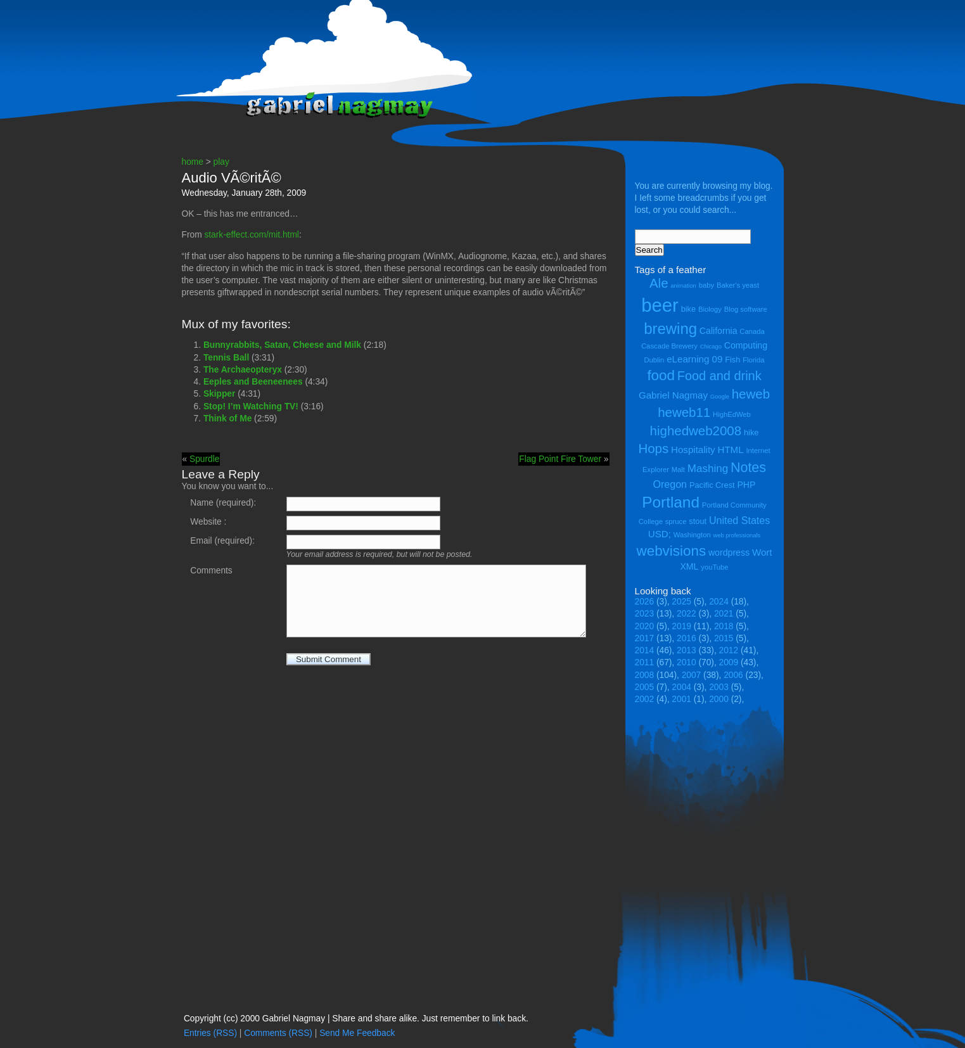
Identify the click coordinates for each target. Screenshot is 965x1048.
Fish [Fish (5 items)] (732, 359)
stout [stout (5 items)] (697, 521)
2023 (645, 613)
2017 (645, 638)
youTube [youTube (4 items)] (714, 567)
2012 (729, 650)
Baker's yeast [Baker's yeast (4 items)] (738, 285)
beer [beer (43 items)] (660, 305)
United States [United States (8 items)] (739, 520)
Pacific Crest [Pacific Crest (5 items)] (712, 485)
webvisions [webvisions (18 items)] (671, 551)
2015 (724, 638)
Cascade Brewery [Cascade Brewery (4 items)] (669, 346)
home (192, 162)
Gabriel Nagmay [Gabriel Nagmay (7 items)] (673, 395)
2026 (645, 601)
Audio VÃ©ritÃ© (231, 178)
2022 (686, 613)
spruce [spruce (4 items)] (676, 521)
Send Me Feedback (357, 1033)
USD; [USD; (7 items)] (659, 533)
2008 (645, 675)
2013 (686, 650)
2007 (691, 675)
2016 (686, 638)
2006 (733, 675)
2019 (681, 626)
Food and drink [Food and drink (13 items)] (719, 376)
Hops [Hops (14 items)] (653, 448)
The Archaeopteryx (242, 369)
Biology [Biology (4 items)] (710, 309)
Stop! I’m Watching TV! (250, 406)
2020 (645, 626)
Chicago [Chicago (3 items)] (711, 346)
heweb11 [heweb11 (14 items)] (684, 412)
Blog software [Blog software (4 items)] (745, 309)
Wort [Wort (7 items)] (762, 552)
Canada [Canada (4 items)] (751, 331)
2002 (645, 699)
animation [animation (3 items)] (683, 286)
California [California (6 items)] (719, 331)
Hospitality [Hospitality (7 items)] (693, 449)
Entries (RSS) (210, 1033)
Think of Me (227, 418)
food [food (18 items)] (661, 375)
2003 (719, 687)
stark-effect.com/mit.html (251, 235)
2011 (645, 662)
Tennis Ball (226, 357)
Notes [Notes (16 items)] (748, 467)
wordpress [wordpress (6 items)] (729, 552)
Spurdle (204, 459)
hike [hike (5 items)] (751, 432)
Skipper (219, 394)
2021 (724, 613)
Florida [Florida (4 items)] (753, 360)
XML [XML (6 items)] (689, 566)
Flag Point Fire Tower (560, 459)
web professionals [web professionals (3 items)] (737, 535)
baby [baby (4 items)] (706, 285)
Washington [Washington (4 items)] (692, 535)
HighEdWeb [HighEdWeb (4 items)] (732, 414)
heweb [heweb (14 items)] (751, 394)
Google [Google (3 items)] (719, 396)
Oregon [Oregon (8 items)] (670, 484)
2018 (724, 626)
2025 (681, 601)
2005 (645, 687)
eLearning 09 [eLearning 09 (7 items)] (694, 359)
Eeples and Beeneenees (253, 382)
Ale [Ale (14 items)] (658, 283)
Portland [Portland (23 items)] (671, 502)
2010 (686, 662)
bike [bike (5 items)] (688, 309)
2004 (681, 687)
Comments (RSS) (278, 1033)
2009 (729, 662)
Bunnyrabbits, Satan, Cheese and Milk (282, 345)
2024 (719, 601)
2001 (681, 699)
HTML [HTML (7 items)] (731, 449)
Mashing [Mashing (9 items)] (707, 469)
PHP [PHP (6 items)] (746, 485)
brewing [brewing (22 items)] (670, 328)
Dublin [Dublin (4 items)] (654, 360)
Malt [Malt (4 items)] (678, 469)
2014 (645, 650)
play (221, 162)
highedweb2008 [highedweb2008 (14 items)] (696, 430)
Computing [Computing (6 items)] (745, 345)
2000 (719, 699)
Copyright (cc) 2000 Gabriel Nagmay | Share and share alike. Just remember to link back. (356, 1018)
